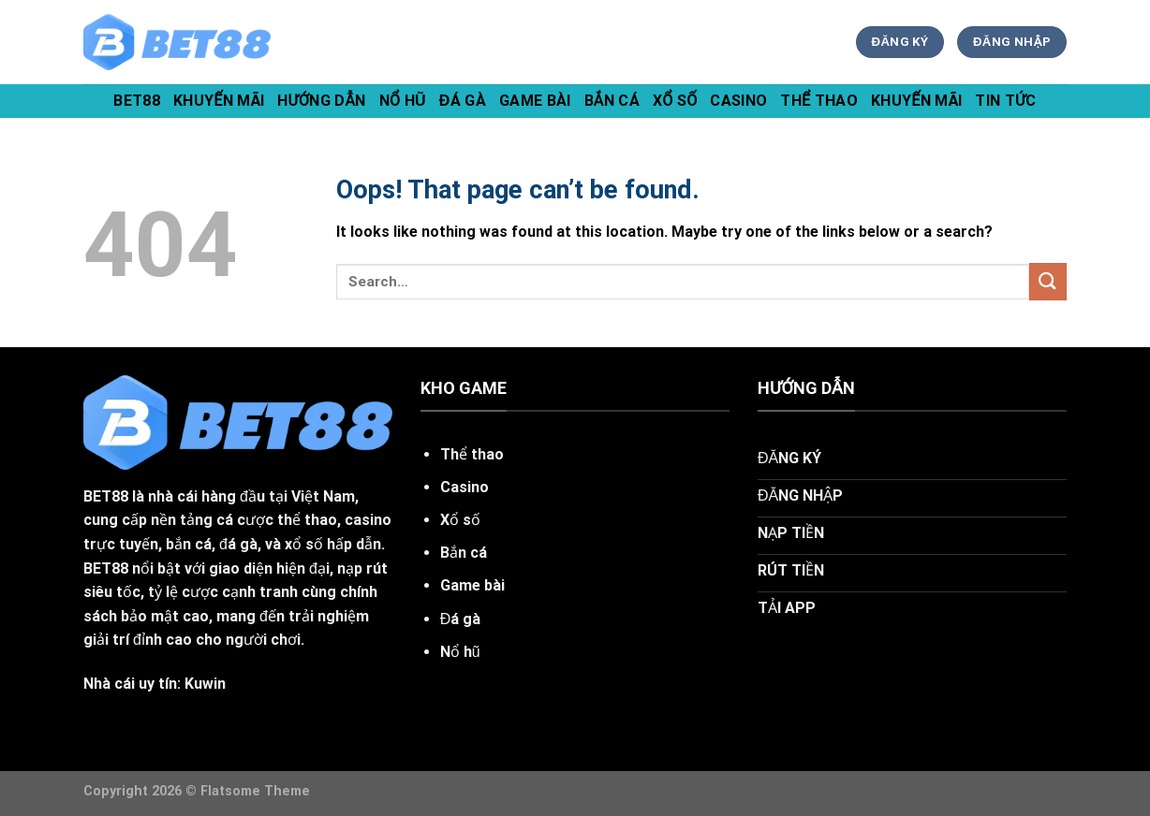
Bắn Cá (612, 100)
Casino (738, 100)
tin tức (1005, 100)
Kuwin (205, 683)
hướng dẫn (321, 100)
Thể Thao (819, 100)
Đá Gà (462, 100)
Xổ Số (675, 100)
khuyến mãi (218, 100)
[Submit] (1048, 281)
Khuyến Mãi (916, 100)
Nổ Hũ (402, 100)
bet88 (136, 100)
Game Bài (535, 100)
